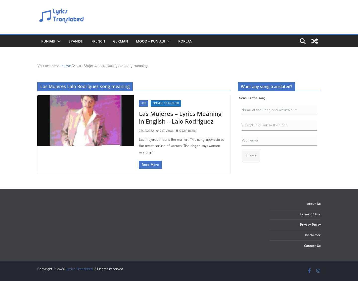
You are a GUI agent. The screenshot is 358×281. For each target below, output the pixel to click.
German (120, 41)
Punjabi (48, 41)
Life (143, 103)
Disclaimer (313, 235)
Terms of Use (310, 214)
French (98, 41)
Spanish (76, 41)
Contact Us (312, 246)
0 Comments (186, 131)
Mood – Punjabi (150, 41)
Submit (251, 156)
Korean (185, 41)
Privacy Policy (310, 225)
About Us (314, 204)
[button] (58, 41)
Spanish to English (166, 103)
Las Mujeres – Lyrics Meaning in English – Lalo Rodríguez (180, 117)
